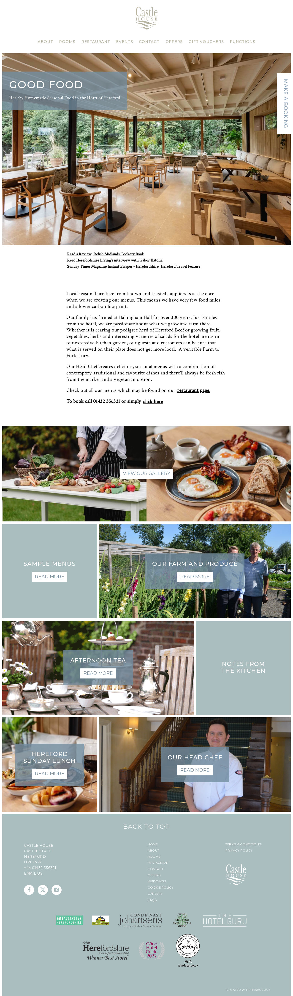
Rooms (154, 856)
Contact (155, 869)
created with (238, 989)
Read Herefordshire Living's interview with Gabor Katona (114, 260)
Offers (154, 875)
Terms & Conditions (243, 844)
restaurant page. (193, 390)
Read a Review (79, 254)
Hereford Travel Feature (180, 266)
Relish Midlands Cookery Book (118, 254)
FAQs (152, 900)
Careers (155, 893)
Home (153, 844)
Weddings (157, 881)
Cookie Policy (161, 887)
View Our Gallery (146, 473)
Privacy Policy (238, 850)
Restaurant (158, 862)
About (153, 850)
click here (153, 402)
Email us (33, 873)
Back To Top (146, 826)
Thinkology (260, 989)
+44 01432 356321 (40, 867)
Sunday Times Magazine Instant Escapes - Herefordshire (113, 266)
